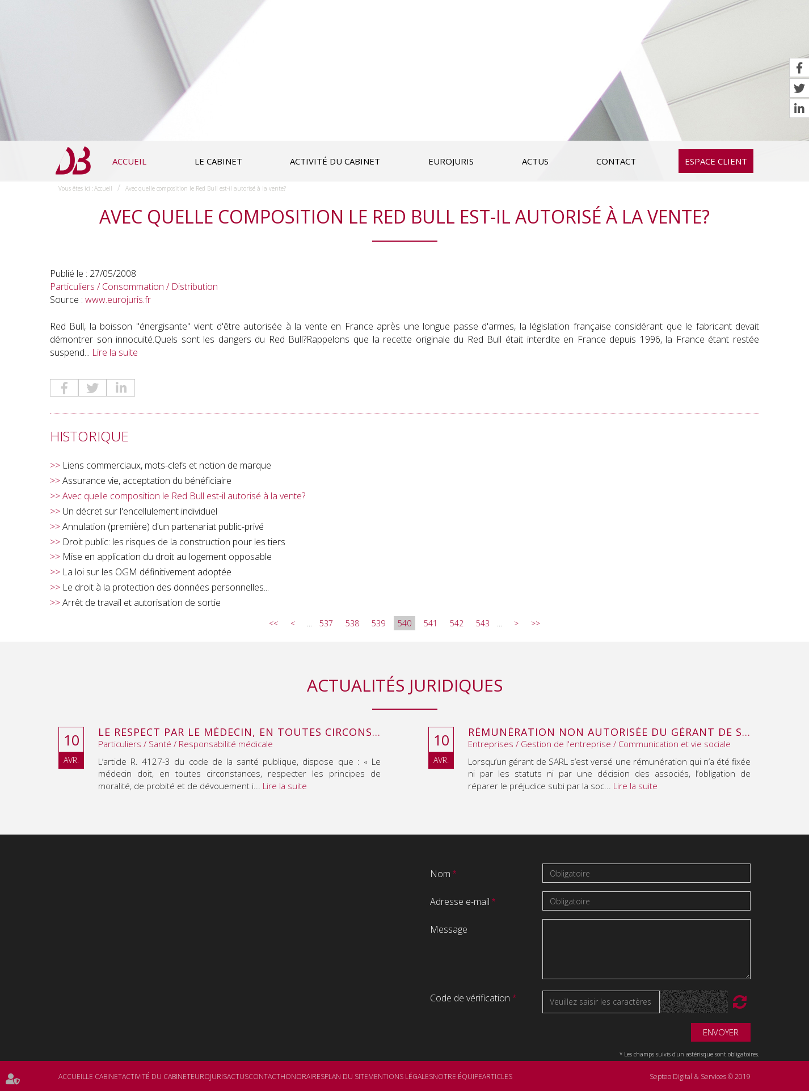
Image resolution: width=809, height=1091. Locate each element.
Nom (441, 873)
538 (352, 623)
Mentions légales (400, 1076)
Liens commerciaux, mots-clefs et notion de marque (166, 465)
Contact (616, 161)
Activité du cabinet (335, 161)
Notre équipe (457, 1076)
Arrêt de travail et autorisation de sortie (141, 602)
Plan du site (346, 1076)
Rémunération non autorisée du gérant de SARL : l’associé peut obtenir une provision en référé (609, 732)
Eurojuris (451, 161)
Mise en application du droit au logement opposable (167, 556)
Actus (535, 161)
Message (448, 929)
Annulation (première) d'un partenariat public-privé (163, 526)
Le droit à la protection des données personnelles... (165, 587)
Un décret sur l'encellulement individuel (139, 511)
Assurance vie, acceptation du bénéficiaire (146, 480)
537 (326, 623)
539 (378, 623)
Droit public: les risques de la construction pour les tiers (173, 542)
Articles (497, 1076)
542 (457, 623)
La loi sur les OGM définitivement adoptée (146, 572)
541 (430, 623)
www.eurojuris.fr (118, 299)
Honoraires (302, 1076)
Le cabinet (218, 161)
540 (404, 623)
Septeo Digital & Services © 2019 (700, 1076)
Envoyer (721, 1032)
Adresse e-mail (461, 901)
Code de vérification (470, 998)
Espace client (716, 161)
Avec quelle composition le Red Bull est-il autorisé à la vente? (205, 188)
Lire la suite (115, 352)
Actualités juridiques (405, 685)
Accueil (129, 161)
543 (483, 623)
